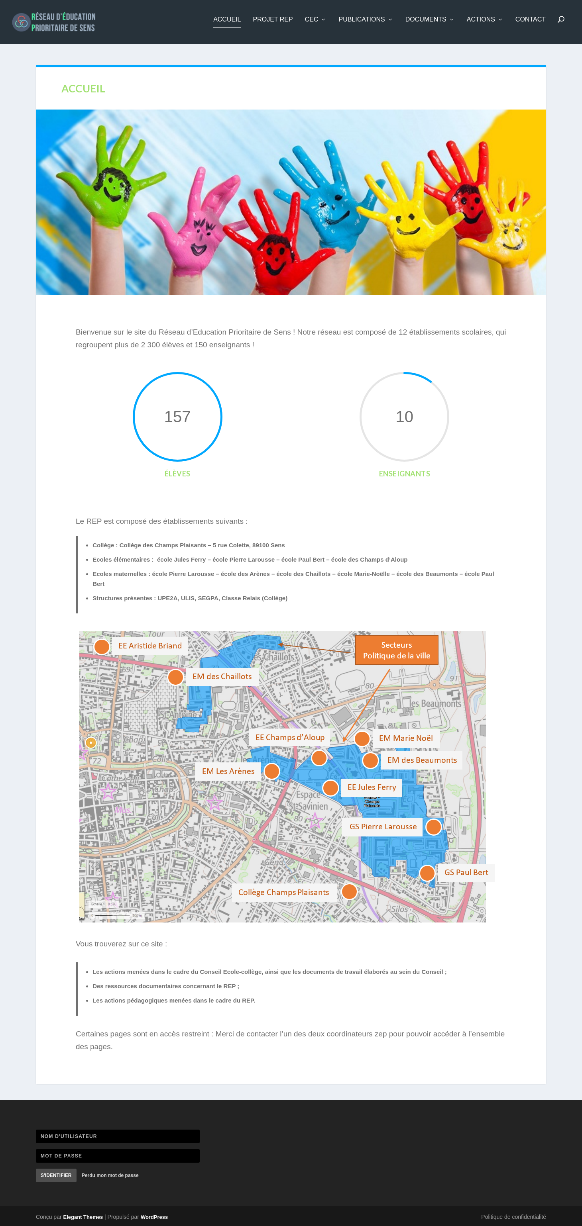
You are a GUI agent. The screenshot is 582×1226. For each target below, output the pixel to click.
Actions (481, 25)
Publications (361, 25)
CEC (312, 25)
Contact (530, 25)
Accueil (227, 25)
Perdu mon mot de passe (110, 1176)
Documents (425, 25)
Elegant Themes (83, 1217)
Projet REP (273, 25)
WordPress (154, 1217)
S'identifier (56, 1176)
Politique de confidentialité (513, 1217)
